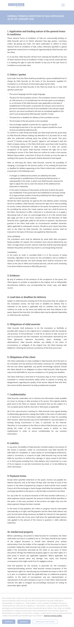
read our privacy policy (53, 616)
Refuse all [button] (24, 622)
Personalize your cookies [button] (45, 622)
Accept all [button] (9, 622)
